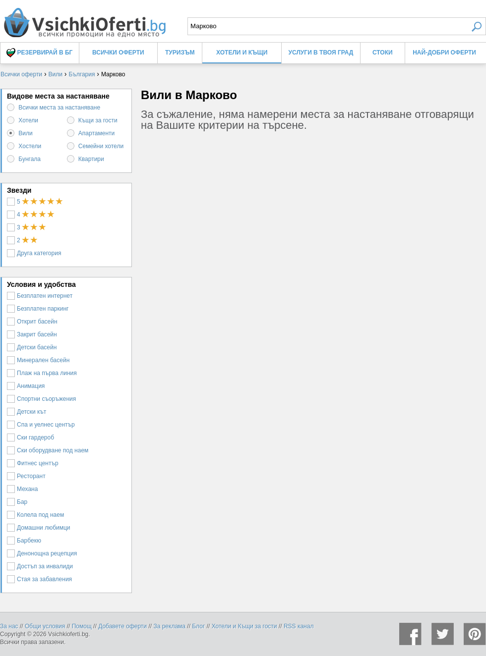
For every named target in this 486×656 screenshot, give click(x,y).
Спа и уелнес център (41, 424)
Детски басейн (32, 347)
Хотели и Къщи (241, 52)
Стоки (382, 52)
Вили (25, 133)
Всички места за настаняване (59, 107)
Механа (22, 489)
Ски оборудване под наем (47, 450)
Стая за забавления (39, 579)
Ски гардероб (30, 437)
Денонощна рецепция (42, 553)
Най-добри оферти (444, 52)
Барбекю (24, 540)
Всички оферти (118, 52)
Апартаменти (96, 133)
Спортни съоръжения (41, 398)
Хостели (29, 146)
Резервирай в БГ (39, 52)
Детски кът (26, 411)
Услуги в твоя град (321, 52)
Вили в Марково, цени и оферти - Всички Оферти (84, 18)
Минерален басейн (38, 360)
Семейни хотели (100, 146)
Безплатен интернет (39, 295)
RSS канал (299, 626)
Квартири (91, 159)
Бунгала (29, 159)
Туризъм (179, 52)
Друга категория (34, 253)
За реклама (169, 626)
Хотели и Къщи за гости (244, 626)
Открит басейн (32, 321)
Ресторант (26, 476)
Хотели (28, 120)
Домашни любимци (38, 527)
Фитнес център (33, 463)
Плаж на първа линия (42, 373)
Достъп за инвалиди (40, 566)
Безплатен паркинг (38, 308)
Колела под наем (35, 514)
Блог (198, 626)
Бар (17, 501)
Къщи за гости (98, 120)
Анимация (26, 386)
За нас (9, 626)
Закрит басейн (32, 334)
